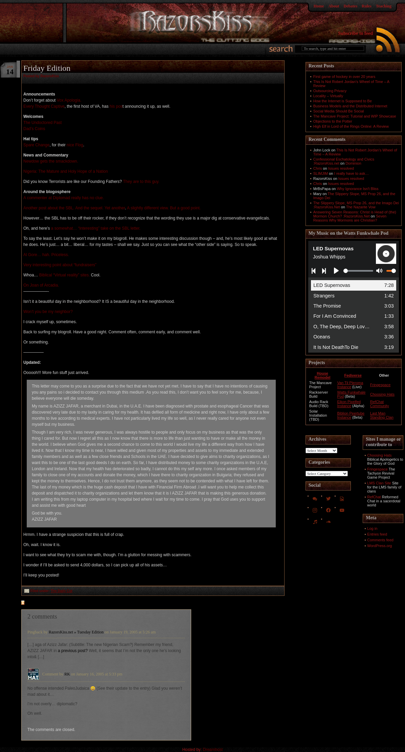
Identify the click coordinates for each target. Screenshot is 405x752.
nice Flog (75, 145)
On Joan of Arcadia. (41, 285)
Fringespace (380, 385)
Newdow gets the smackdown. (50, 161)
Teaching (383, 6)
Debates (350, 6)
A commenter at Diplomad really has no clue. (63, 197)
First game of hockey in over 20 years (344, 77)
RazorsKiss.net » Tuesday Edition (76, 632)
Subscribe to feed (355, 33)
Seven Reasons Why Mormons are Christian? (349, 218)
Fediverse (352, 375)
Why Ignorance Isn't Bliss (357, 189)
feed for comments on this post (56, 603)
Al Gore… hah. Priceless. (46, 254)
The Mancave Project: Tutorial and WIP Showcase (354, 116)
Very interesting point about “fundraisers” (59, 265)
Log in (372, 528)
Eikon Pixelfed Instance (349, 404)
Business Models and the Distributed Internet (350, 106)
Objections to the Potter (332, 121)
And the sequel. (89, 208)
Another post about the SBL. (48, 208)
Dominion (353, 163)
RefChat (374, 497)
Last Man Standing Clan (381, 415)
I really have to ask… (351, 173)
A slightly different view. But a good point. (164, 208)
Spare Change (36, 145)
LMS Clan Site (379, 483)
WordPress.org (379, 546)
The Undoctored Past (42, 122)
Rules (367, 6)
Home (319, 6)
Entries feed (377, 534)
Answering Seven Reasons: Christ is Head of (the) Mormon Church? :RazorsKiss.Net (354, 214)
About (333, 6)
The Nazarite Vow (361, 207)
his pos (116, 106)
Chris (317, 168)
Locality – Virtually (328, 96)
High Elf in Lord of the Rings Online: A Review (351, 126)
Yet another (115, 208)
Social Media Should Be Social (338, 111)
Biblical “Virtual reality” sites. (64, 275)
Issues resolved (341, 168)
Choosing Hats (382, 394)
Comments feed (380, 540)
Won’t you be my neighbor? (48, 311)
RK (67, 674)
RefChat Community (379, 404)
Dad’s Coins (34, 128)
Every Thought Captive (44, 106)
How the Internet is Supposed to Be (342, 101)
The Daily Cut (61, 591)
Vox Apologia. (69, 100)
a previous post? (73, 650)
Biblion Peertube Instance (350, 415)
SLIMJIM (320, 173)
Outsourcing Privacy (329, 91)
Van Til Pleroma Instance (350, 385)
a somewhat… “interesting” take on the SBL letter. (95, 228)
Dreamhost (213, 749)
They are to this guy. (141, 181)
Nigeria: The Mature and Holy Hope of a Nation (65, 171)
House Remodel (322, 375)
